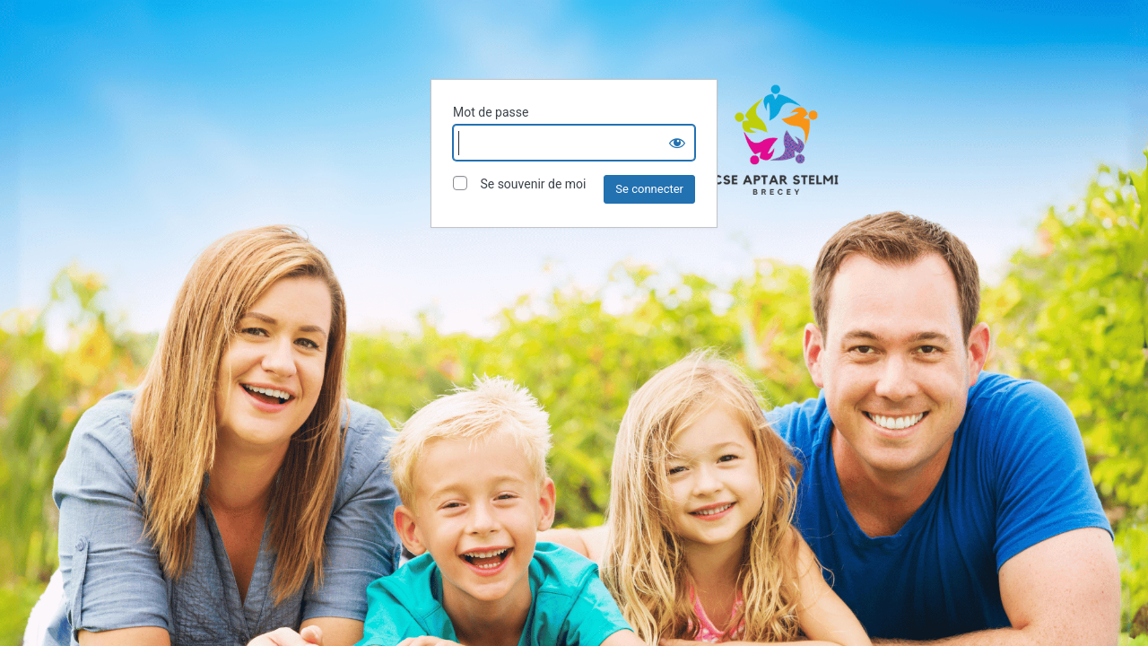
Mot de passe (490, 112)
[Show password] (677, 143)
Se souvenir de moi (519, 183)
